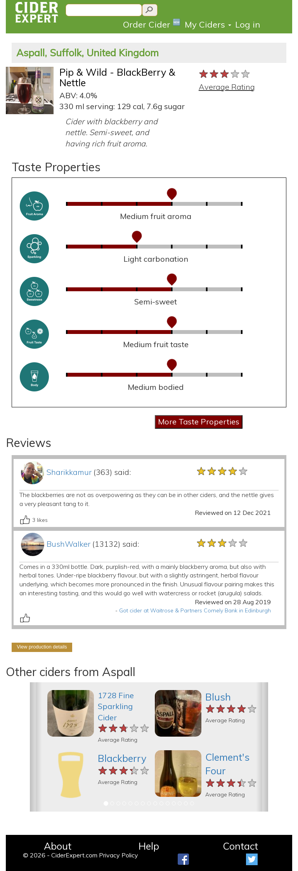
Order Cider (152, 24)
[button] (36, 747)
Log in (247, 24)
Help (149, 846)
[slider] (225, 74)
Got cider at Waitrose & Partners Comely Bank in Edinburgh (195, 610)
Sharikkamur (69, 472)
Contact (240, 846)
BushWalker (68, 544)
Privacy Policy (118, 855)
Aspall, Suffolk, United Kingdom (87, 53)
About (57, 846)
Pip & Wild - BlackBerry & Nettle (117, 77)
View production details (42, 647)
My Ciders (208, 24)
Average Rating (227, 87)
